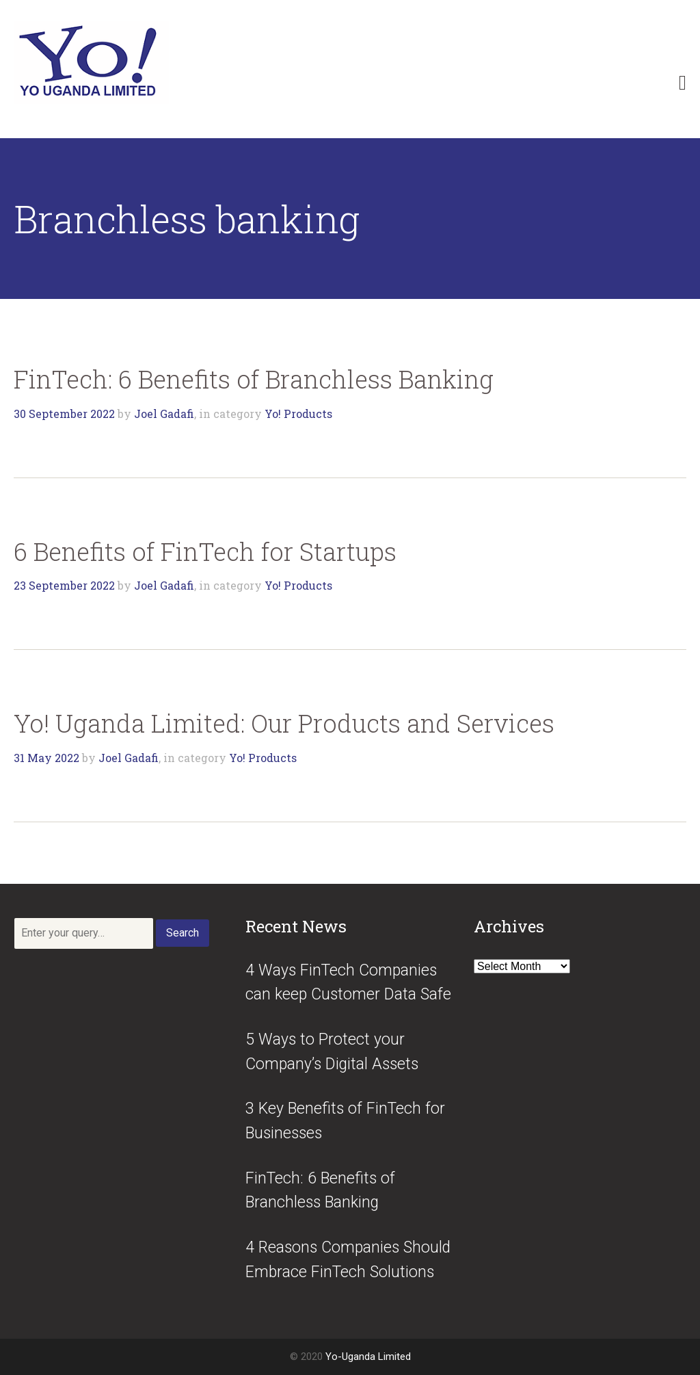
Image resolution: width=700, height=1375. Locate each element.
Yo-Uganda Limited (368, 1356)
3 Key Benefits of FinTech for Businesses (345, 1120)
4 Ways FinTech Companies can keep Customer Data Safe (348, 982)
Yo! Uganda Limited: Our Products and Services (284, 723)
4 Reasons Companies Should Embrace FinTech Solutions (347, 1259)
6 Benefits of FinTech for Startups (205, 551)
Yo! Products (298, 413)
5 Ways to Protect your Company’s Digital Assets (331, 1051)
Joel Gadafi (164, 413)
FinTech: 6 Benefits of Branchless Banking (254, 379)
